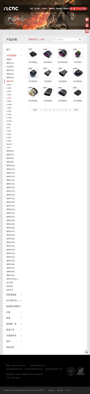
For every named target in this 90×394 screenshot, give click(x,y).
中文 (78, 9)
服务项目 (59, 8)
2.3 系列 (9, 118)
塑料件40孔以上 (12, 279)
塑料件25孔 (10, 220)
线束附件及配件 (13, 306)
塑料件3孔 (10, 74)
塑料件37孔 (10, 268)
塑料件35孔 (10, 261)
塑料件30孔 (10, 242)
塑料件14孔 (10, 180)
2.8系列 (8, 124)
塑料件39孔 (10, 275)
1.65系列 (9, 104)
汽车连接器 (11, 55)
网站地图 (60, 390)
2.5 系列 (9, 121)
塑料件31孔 (10, 246)
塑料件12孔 (10, 173)
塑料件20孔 (10, 202)
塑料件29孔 (10, 239)
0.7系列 (8, 85)
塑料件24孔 (10, 217)
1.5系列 (8, 98)
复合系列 (9, 144)
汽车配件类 (11, 335)
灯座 (8, 312)
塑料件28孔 (10, 235)
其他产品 (9, 290)
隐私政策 (51, 390)
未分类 (8, 147)
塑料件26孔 (10, 228)
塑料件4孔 (10, 78)
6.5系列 (8, 141)
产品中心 (44, 8)
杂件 (8, 341)
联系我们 (66, 8)
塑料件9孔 (10, 162)
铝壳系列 (9, 286)
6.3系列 (8, 137)
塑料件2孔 (10, 70)
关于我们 (37, 8)
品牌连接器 (11, 295)
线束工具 (10, 330)
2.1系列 (8, 111)
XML (67, 390)
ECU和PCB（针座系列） (14, 300)
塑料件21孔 (10, 206)
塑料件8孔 (10, 158)
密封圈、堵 (11, 324)
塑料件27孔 (10, 231)
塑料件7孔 (10, 155)
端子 (8, 49)
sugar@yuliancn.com (18, 365)
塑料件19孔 (10, 198)
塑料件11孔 (10, 169)
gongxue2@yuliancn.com (53, 369)
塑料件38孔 (10, 272)
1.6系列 (8, 101)
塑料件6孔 (10, 151)
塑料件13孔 (10, 176)
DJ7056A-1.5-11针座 (33, 63)
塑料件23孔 (10, 213)
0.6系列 (8, 88)
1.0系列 (8, 91)
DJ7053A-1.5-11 (63, 82)
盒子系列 (9, 283)
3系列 (8, 128)
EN (84, 9)
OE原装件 (10, 67)
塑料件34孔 (10, 257)
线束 (8, 318)
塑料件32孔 (10, 250)
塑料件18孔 (10, 195)
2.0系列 (8, 108)
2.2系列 (8, 114)
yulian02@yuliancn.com (38, 365)
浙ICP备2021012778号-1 (36, 390)
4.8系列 (8, 134)
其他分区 (10, 347)
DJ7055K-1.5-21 (77, 102)
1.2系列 (8, 95)
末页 (76, 110)
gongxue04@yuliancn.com (34, 369)
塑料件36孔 (10, 264)
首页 (31, 8)
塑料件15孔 (10, 184)
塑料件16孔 (10, 187)
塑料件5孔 (33, 39)
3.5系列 (8, 131)
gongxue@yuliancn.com (14, 369)
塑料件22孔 (10, 209)
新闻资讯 (52, 8)
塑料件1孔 (10, 63)
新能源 (8, 59)
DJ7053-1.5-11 (48, 82)
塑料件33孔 (10, 253)
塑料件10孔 (10, 166)
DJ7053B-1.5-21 (33, 102)
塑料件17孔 (10, 191)
